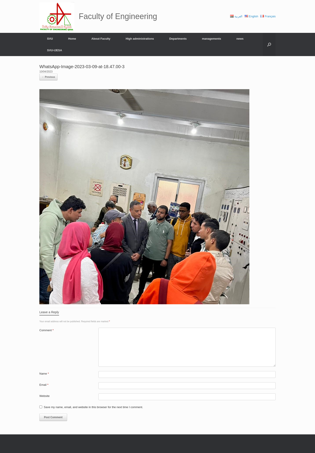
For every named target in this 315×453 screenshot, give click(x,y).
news (240, 38)
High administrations (140, 38)
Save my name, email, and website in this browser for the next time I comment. (93, 407)
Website (44, 396)
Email (43, 384)
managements (211, 38)
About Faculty (100, 38)
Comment (46, 330)
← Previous (48, 77)
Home (72, 38)
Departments (178, 38)
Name (44, 373)
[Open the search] (269, 44)
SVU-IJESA (54, 50)
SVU (50, 38)
